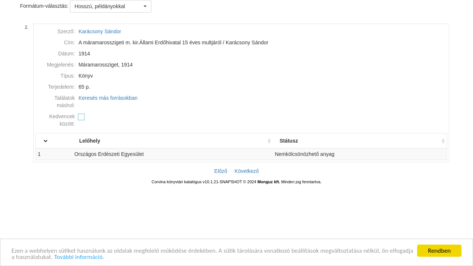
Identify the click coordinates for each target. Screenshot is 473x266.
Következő (247, 171)
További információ (78, 257)
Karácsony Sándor (99, 31)
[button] (110, 6)
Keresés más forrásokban (108, 98)
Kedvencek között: (62, 120)
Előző (220, 171)
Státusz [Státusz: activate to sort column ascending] (295, 141)
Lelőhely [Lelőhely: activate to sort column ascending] (104, 141)
